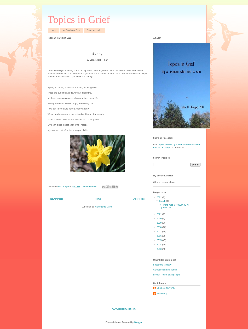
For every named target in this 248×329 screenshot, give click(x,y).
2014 (159, 244)
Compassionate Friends (165, 269)
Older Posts (139, 199)
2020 (159, 218)
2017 (159, 231)
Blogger (138, 322)
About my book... (94, 30)
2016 (159, 236)
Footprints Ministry (162, 264)
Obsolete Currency (166, 288)
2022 (159, 197)
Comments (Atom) (104, 206)
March (162, 201)
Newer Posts (56, 199)
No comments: (90, 186)
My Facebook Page (71, 30)
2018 (159, 227)
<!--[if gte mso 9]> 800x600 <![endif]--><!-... (174, 206)
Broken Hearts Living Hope (166, 274)
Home (53, 30)
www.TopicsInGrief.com (124, 309)
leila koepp (162, 293)
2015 (159, 240)
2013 (159, 249)
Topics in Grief (79, 19)
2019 (159, 223)
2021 (159, 214)
